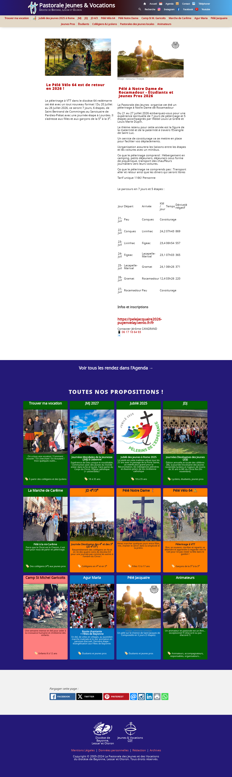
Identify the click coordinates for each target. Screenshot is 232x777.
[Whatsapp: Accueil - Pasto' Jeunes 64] (164, 696)
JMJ (79, 18)
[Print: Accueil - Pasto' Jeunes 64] (157, 696)
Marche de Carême (180, 18)
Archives (155, 750)
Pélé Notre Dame (128, 18)
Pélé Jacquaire (219, 18)
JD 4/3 (94, 18)
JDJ (86, 18)
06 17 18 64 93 (131, 332)
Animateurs (164, 24)
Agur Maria (201, 18)
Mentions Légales (83, 750)
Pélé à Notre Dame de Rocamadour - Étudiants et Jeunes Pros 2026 (146, 92)
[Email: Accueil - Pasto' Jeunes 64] (133, 696)
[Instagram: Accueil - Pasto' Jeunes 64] (141, 696)
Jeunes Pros (68, 24)
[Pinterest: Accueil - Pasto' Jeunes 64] (116, 696)
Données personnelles (114, 750)
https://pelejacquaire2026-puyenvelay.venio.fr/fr (139, 321)
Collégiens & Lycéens (104, 24)
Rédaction (139, 750)
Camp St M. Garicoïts (153, 18)
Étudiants (83, 24)
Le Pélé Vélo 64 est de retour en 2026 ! (75, 87)
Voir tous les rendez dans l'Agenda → (116, 368)
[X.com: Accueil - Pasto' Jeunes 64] (89, 696)
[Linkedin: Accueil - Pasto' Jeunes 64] (149, 696)
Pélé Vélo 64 (108, 18)
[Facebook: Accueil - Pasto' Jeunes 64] (62, 696)
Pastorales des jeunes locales (137, 24)
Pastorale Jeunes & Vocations (77, 5)
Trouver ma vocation (17, 18)
